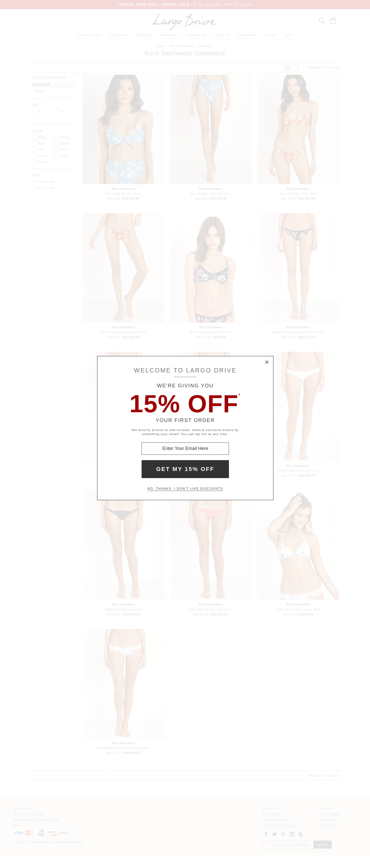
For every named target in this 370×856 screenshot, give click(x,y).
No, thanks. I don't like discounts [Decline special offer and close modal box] (185, 488)
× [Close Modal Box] (267, 362)
